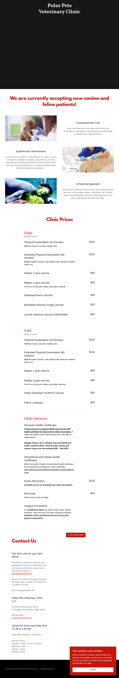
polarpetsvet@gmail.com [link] (22, 618)
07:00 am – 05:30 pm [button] (31, 635)
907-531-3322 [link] (17, 615)
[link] (59, 13)
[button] (41, 635)
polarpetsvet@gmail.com (22, 574)
